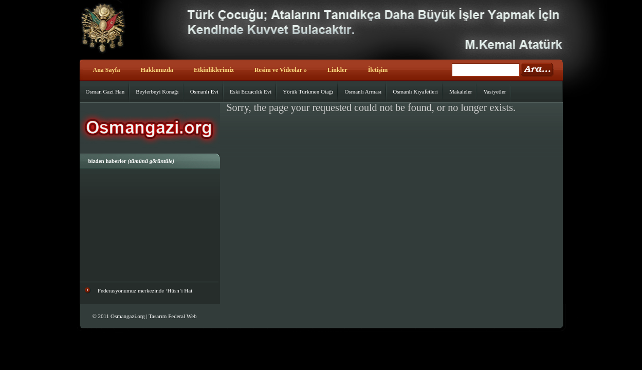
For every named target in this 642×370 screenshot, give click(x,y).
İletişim (378, 69)
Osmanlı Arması (362, 91)
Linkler (337, 69)
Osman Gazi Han (105, 91)
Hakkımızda (157, 69)
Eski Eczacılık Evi (250, 91)
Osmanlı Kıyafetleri (415, 91)
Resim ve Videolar (280, 69)
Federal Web (182, 316)
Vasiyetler (494, 91)
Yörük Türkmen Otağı (308, 91)
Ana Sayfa (106, 69)
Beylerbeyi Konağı (157, 91)
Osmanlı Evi (204, 91)
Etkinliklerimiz (214, 69)
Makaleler (460, 91)
